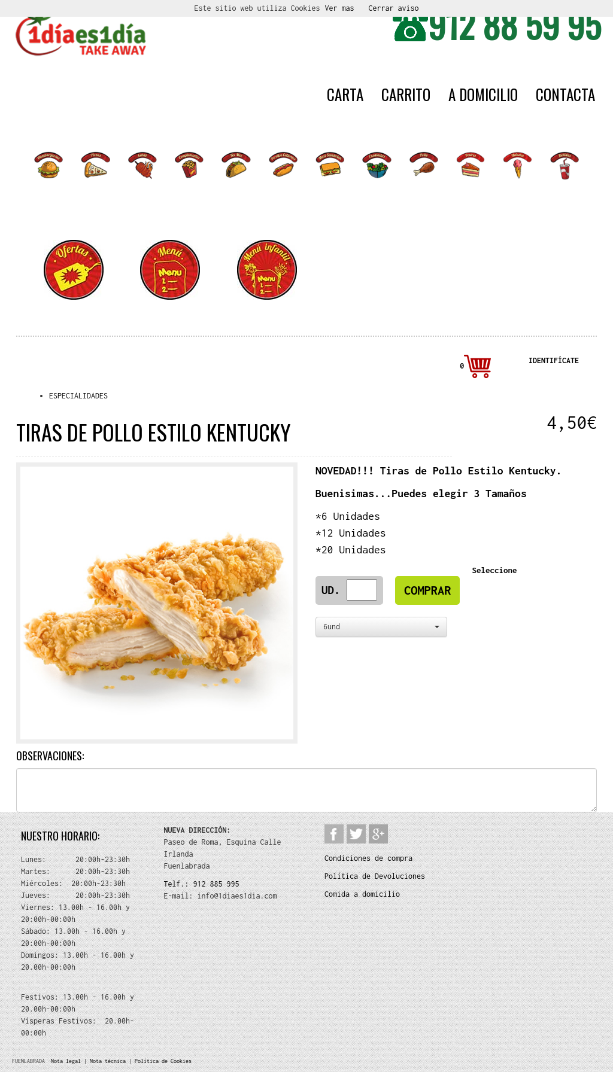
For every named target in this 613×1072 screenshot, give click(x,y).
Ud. (334, 589)
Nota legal (66, 1061)
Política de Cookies (163, 1061)
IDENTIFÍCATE (554, 360)
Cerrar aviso (394, 8)
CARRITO (405, 94)
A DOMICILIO (483, 94)
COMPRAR (427, 590)
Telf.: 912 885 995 (201, 883)
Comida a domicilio (362, 894)
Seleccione (496, 570)
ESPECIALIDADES (78, 395)
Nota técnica (108, 1061)
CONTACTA (565, 94)
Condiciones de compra (368, 858)
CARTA (345, 94)
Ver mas (339, 8)
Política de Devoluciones (374, 876)
